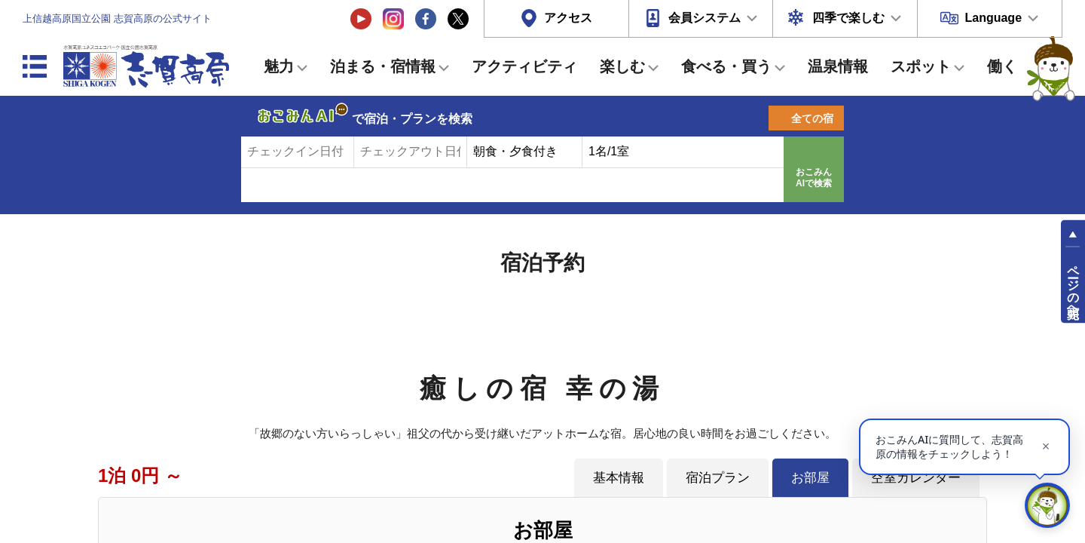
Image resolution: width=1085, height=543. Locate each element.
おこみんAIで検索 (814, 178)
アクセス (568, 17)
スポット (921, 66)
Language (993, 17)
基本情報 (618, 477)
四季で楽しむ (848, 17)
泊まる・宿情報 (383, 66)
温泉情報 (838, 66)
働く (1002, 66)
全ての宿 (812, 118)
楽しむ (622, 66)
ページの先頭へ (1073, 285)
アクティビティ (524, 66)
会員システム (704, 17)
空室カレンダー (916, 477)
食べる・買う (726, 66)
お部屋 (810, 477)
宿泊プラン (718, 477)
